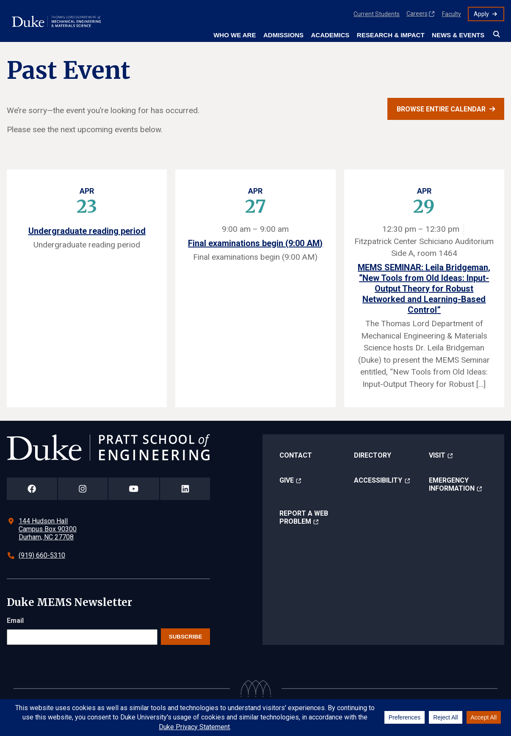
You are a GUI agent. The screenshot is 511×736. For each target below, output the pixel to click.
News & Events (458, 35)
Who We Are (234, 35)
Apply (481, 14)
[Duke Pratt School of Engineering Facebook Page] (32, 489)
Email (15, 621)
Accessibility (378, 480)
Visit (437, 455)
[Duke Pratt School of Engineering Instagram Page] (83, 489)
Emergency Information (452, 484)
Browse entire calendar (441, 109)
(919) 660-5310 (42, 555)
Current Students (377, 14)
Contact (295, 455)
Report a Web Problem (303, 517)
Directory (372, 455)
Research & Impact (391, 35)
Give (286, 480)
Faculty (451, 14)
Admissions (283, 35)
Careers (417, 13)
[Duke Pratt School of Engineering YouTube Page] (134, 489)
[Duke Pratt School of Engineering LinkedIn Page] (185, 489)
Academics (330, 35)
